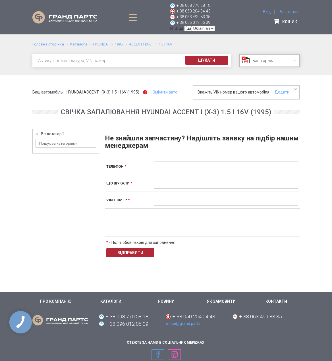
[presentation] (197, 222)
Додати (282, 92)
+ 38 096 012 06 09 (193, 22)
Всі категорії (52, 134)
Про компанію (56, 301)
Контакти (276, 301)
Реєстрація (289, 11)
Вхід (267, 11)
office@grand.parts (183, 323)
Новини (166, 301)
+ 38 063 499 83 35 (193, 16)
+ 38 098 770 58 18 (193, 5)
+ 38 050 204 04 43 (193, 11)
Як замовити (221, 301)
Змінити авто (165, 92)
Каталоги (110, 301)
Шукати (206, 60)
